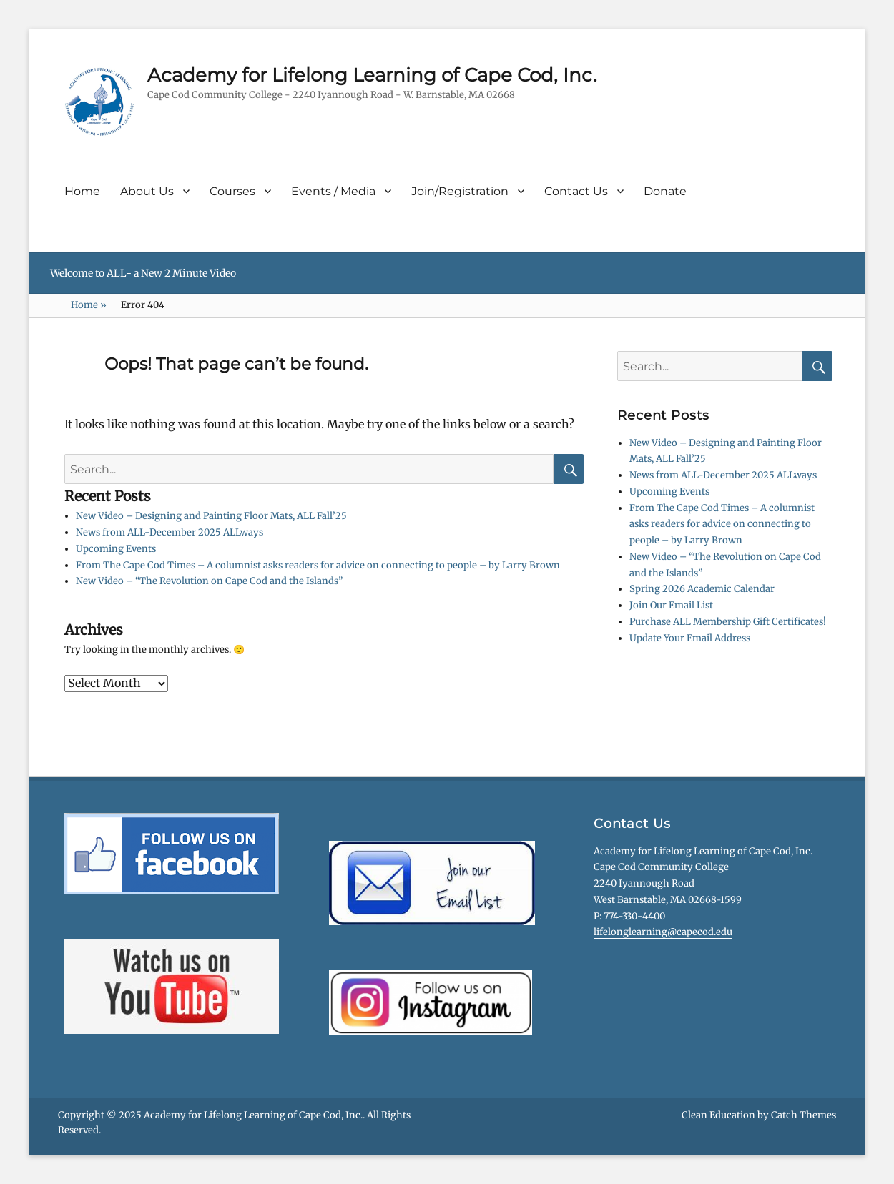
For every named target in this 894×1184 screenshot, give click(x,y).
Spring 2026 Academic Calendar (702, 589)
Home (82, 191)
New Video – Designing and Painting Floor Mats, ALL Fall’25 (211, 516)
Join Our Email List (671, 605)
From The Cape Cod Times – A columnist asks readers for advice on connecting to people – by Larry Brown (318, 565)
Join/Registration (460, 191)
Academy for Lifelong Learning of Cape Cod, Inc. (372, 75)
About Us (147, 191)
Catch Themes (803, 1115)
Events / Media (333, 191)
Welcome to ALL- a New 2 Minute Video (143, 273)
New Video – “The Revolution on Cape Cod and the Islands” (209, 581)
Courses (232, 191)
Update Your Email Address (689, 638)
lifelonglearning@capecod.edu (663, 932)
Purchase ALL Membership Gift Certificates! (727, 622)
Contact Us (576, 191)
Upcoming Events (116, 549)
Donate (665, 191)
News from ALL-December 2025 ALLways (169, 532)
